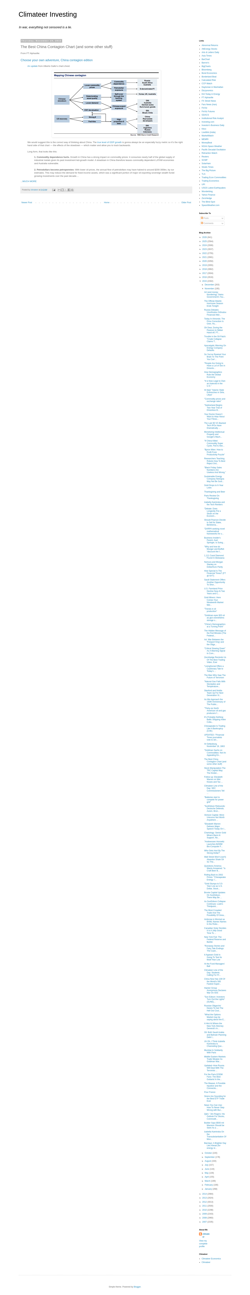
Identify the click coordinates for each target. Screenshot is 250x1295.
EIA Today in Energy (211, 94)
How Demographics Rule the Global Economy (213, 374)
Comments (207, 223)
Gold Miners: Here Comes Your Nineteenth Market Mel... (213, 601)
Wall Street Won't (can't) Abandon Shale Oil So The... (215, 859)
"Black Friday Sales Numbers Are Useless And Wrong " (215, 470)
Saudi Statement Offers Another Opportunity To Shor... (214, 582)
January (209, 1189)
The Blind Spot (208, 202)
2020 (204, 261)
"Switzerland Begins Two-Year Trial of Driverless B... (213, 407)
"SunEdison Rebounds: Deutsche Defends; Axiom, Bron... (214, 808)
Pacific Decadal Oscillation (214, 149)
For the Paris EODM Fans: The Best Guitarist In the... (213, 1077)
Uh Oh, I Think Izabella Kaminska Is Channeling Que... (214, 1043)
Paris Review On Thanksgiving (211, 497)
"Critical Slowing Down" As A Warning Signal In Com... (214, 651)
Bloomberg (207, 70)
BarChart (206, 59)
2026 (204, 237)
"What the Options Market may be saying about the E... (214, 1017)
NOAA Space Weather (212, 146)
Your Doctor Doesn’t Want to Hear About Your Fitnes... (214, 416)
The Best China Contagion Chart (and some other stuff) (215, 761)
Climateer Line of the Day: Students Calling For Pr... (213, 972)
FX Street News (209, 101)
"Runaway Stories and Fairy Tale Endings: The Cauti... (214, 948)
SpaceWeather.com (211, 205)
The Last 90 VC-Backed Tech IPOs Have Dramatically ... (215, 425)
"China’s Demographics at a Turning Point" (214, 625)
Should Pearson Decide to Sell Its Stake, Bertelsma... (215, 522)
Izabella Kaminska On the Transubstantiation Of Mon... (215, 1135)
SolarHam (206, 163)
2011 (204, 1206)
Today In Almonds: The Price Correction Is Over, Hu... (214, 321)
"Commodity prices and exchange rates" (214, 400)
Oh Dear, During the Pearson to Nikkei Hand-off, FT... (213, 330)
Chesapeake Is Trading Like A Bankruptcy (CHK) (214, 728)
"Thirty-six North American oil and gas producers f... (215, 710)
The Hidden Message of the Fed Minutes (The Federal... (215, 633)
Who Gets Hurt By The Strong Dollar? (214, 851)
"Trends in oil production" (210, 610)
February (209, 1185)
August (208, 1161)
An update (32, 66)
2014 (204, 1194)
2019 (204, 265)
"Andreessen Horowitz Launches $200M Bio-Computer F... (214, 844)
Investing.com (208, 122)
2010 (204, 1210)
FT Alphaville (207, 97)
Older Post (186, 202)
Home (107, 202)
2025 (204, 241)
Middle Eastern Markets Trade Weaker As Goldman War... (215, 1059)
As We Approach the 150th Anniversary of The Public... (214, 702)
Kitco (204, 129)
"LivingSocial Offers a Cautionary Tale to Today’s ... (214, 668)
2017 (204, 273)
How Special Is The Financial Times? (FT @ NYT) (215, 573)
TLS (203, 174)
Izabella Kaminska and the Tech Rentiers (214, 503)
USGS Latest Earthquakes (214, 188)
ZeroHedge (207, 198)
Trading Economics (210, 181)
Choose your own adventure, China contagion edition (57, 60)
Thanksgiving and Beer (214, 492)
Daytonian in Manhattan (212, 87)
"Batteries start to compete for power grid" (214, 799)
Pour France (209, 1092)
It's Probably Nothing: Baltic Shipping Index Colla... (215, 719)
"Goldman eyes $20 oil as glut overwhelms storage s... (214, 618)
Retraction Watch (209, 153)
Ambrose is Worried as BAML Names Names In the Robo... (215, 921)
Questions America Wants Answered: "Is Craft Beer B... (214, 868)
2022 (204, 253)
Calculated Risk (209, 80)
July (207, 1165)
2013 (204, 1198)
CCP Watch (207, 83)
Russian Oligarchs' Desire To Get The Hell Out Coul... (213, 1008)
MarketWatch (208, 135)
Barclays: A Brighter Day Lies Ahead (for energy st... (215, 1145)
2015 (204, 281)
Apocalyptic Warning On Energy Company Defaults (215, 348)
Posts (205, 218)
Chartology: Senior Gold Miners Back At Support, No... (215, 835)
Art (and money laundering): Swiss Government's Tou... (214, 294)
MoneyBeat (207, 142)
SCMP (205, 160)
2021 (204, 257)
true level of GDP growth (109, 142)
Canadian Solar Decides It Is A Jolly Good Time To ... (215, 930)
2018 (204, 269)
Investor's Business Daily (213, 125)
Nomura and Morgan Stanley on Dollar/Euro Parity (213, 564)
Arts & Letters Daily (210, 52)
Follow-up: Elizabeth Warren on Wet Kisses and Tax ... (213, 779)
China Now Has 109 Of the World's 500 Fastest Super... (214, 981)
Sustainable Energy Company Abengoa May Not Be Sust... (214, 479)
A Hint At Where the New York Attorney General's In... (213, 1026)
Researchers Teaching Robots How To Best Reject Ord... (214, 461)
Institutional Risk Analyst (213, 118)
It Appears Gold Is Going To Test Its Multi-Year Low (213, 957)
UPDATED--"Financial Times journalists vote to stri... (214, 737)
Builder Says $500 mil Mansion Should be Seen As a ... (214, 1125)
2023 (204, 249)
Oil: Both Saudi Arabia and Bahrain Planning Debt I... (215, 1034)
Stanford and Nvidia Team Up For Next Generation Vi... (213, 693)
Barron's (205, 63)
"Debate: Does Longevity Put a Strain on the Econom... (212, 512)
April (207, 1177)
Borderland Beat (209, 77)
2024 (204, 245)
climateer (205, 1235)
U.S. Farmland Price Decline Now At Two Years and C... (214, 591)
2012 (204, 1202)
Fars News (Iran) (209, 104)
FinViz (204, 108)
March (208, 1181)
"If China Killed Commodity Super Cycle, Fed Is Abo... (214, 443)
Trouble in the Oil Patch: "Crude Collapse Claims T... (215, 339)
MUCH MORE (29, 181)
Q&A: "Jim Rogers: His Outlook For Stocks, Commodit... (214, 1116)
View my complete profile (203, 1244)
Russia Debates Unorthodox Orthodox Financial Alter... (215, 312)
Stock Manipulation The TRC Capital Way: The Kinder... (214, 770)
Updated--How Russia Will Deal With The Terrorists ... (214, 1068)
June (207, 1169)
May (207, 1173)
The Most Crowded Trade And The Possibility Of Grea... (214, 912)
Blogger (137, 1287)
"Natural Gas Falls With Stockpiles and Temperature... (214, 684)
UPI (203, 184)
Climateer (206, 1262)
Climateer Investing (48, 14)
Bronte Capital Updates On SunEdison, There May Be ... (214, 895)
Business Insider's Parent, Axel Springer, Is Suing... (214, 540)
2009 (204, 1214)
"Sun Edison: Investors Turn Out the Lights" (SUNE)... (214, 999)
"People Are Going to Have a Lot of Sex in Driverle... (214, 365)
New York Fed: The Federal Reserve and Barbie (215, 939)
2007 (204, 1222)
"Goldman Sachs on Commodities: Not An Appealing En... (215, 752)
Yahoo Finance (208, 195)
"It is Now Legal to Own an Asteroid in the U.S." (214, 383)
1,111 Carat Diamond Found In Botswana (214, 556)
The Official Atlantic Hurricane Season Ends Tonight (213, 303)
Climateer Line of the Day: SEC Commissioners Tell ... (214, 789)
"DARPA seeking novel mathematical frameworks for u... (214, 531)
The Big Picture (209, 170)
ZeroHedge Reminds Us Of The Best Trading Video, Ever (215, 659)
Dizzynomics (207, 90)
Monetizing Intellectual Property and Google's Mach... (214, 434)
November (210, 288)
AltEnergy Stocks (209, 49)
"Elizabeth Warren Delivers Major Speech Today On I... (215, 826)
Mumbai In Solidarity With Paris (213, 1051)
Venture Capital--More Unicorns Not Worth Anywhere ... (214, 817)
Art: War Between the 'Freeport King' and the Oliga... (214, 642)
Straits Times (207, 167)
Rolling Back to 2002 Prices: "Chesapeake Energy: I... (215, 877)
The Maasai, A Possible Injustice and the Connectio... (214, 1085)
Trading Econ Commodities (214, 177)
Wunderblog (207, 191)
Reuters (205, 156)
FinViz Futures (208, 111)
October (209, 1153)
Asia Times (207, 56)
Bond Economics (209, 73)
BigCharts (206, 66)
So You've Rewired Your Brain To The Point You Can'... (215, 357)
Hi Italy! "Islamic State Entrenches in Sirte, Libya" (214, 392)
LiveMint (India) (209, 132)
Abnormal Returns (210, 45)
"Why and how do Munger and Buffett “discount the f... (214, 549)
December (210, 284)
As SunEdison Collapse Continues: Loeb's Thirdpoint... (214, 904)
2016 (204, 277)
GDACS (205, 115)
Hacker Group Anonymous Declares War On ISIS (215, 990)
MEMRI (205, 139)
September (210, 1157)
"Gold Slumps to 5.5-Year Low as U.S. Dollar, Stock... (213, 886)
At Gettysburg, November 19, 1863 (214, 745)
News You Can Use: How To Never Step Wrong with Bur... (214, 1107)
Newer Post (26, 202)
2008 (204, 1218)
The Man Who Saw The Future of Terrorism (215, 676)
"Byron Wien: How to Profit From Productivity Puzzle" (214, 452)
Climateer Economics (211, 1258)
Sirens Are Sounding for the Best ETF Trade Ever (215, 1098)
